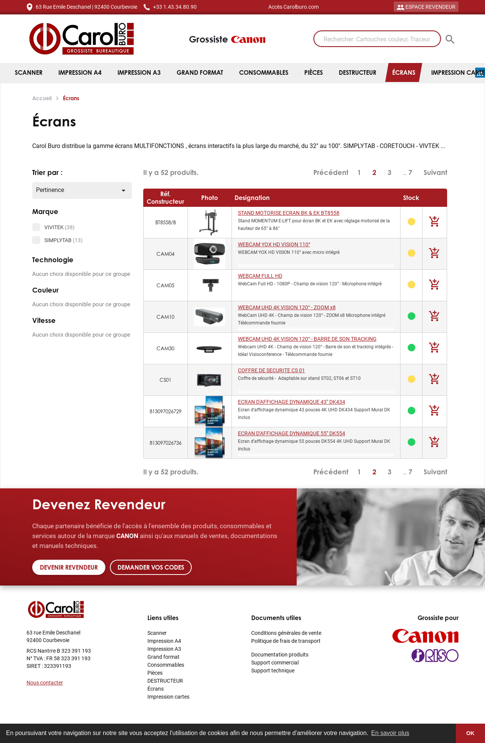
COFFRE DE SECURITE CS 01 (271, 370)
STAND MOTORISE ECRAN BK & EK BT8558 (289, 212)
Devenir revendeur (69, 567)
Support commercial (275, 662)
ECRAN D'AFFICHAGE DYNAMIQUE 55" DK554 (291, 433)
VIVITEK (59, 227)
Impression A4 (80, 72)
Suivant (435, 172)
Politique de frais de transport (286, 640)
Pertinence (82, 190)
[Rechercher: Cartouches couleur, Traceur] (377, 38)
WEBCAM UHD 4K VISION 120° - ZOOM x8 (287, 307)
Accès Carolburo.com (293, 6)
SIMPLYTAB (63, 240)
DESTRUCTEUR (357, 72)
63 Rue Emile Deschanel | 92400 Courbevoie (86, 6)
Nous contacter (45, 682)
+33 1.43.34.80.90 (175, 6)
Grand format (200, 72)
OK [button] (470, 733)
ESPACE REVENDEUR (426, 6)
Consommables (263, 72)
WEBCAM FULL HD (260, 275)
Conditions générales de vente (286, 632)
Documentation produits (279, 654)
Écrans (403, 72)
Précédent (330, 172)
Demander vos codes (150, 567)
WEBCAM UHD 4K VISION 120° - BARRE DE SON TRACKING (307, 338)
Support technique (272, 670)
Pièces (313, 72)
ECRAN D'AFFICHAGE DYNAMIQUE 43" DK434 (291, 401)
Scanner (28, 72)
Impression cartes (168, 696)
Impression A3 (139, 72)
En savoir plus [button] (390, 733)
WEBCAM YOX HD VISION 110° (274, 244)
